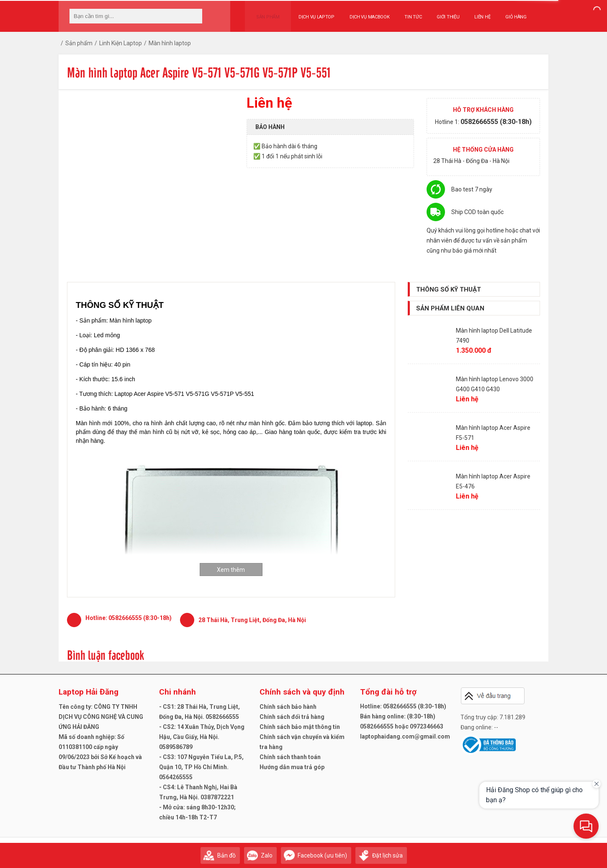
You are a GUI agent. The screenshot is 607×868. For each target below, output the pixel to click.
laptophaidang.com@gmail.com (405, 736)
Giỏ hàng (508, 13)
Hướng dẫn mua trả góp (292, 767)
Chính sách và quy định (302, 692)
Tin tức (405, 13)
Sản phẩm (264, 13)
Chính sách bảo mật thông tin (300, 726)
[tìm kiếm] (193, 16)
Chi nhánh (177, 692)
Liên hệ (474, 13)
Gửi (540, 851)
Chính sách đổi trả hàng (292, 716)
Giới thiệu (440, 13)
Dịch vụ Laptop (309, 13)
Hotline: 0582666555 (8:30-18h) (403, 706)
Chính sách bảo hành (288, 706)
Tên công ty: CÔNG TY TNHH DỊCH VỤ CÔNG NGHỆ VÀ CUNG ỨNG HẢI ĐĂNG (101, 716)
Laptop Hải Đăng (88, 692)
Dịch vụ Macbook (362, 13)
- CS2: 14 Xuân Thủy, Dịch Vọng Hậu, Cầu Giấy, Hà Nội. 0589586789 (201, 736)
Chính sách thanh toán (290, 757)
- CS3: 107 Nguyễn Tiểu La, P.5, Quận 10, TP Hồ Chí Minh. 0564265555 (201, 767)
